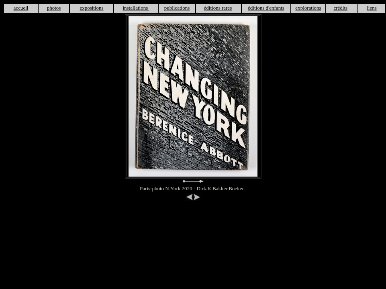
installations (136, 8)
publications (177, 8)
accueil (21, 8)
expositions (91, 8)
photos (54, 8)
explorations (308, 8)
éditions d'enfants (266, 8)
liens (372, 8)
